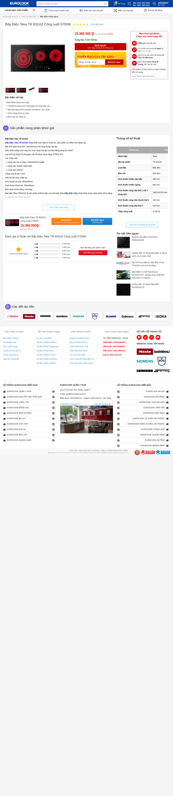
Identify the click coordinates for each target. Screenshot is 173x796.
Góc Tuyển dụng (10, 346)
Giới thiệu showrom (70, 404)
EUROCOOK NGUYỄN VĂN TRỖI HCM (29, 397)
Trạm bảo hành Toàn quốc (81, 363)
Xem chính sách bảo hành (143, 76)
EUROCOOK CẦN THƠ (29, 424)
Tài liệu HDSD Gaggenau (47, 346)
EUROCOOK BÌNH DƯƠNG (29, 413)
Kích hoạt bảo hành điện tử (81, 359)
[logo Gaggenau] (162, 352)
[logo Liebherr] (145, 371)
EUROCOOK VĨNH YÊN (143, 407)
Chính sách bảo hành (79, 346)
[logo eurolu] (162, 371)
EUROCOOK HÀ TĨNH (143, 440)
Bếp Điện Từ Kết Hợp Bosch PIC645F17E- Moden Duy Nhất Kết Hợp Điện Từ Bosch (148, 275)
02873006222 (76, 398)
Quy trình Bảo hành (78, 342)
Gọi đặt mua (97, 221)
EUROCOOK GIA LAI (29, 429)
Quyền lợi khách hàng (79, 338)
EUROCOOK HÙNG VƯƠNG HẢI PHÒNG (143, 424)
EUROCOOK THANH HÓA (143, 429)
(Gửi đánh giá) (97, 24)
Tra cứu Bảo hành (77, 355)
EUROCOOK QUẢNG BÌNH (143, 445)
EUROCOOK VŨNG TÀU (29, 402)
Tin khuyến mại (9, 342)
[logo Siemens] (145, 361)
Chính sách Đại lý (10, 355)
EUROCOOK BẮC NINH (143, 413)
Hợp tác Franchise (11, 359)
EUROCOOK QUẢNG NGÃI (29, 440)
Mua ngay (66, 221)
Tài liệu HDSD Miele (45, 351)
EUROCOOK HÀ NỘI (143, 391)
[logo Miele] (145, 352)
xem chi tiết (146, 51)
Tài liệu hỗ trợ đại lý (11, 351)
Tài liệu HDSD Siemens (46, 359)
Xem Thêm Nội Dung (59, 207)
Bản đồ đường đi (104, 404)
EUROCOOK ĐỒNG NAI (29, 407)
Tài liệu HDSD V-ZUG (45, 355)
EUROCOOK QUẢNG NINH (143, 434)
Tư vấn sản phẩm (44, 338)
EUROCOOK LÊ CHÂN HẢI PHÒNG (143, 418)
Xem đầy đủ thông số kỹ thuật (142, 225)
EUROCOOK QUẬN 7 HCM (29, 391)
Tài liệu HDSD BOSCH (46, 342)
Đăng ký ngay (114, 62)
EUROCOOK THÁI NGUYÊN (143, 402)
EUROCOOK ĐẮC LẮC (29, 434)
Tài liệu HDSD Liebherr (46, 363)
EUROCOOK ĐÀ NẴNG (143, 397)
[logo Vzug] (162, 361)
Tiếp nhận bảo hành (78, 351)
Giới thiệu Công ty (11, 338)
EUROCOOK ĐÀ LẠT (29, 418)
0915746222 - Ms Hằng (101, 398)
